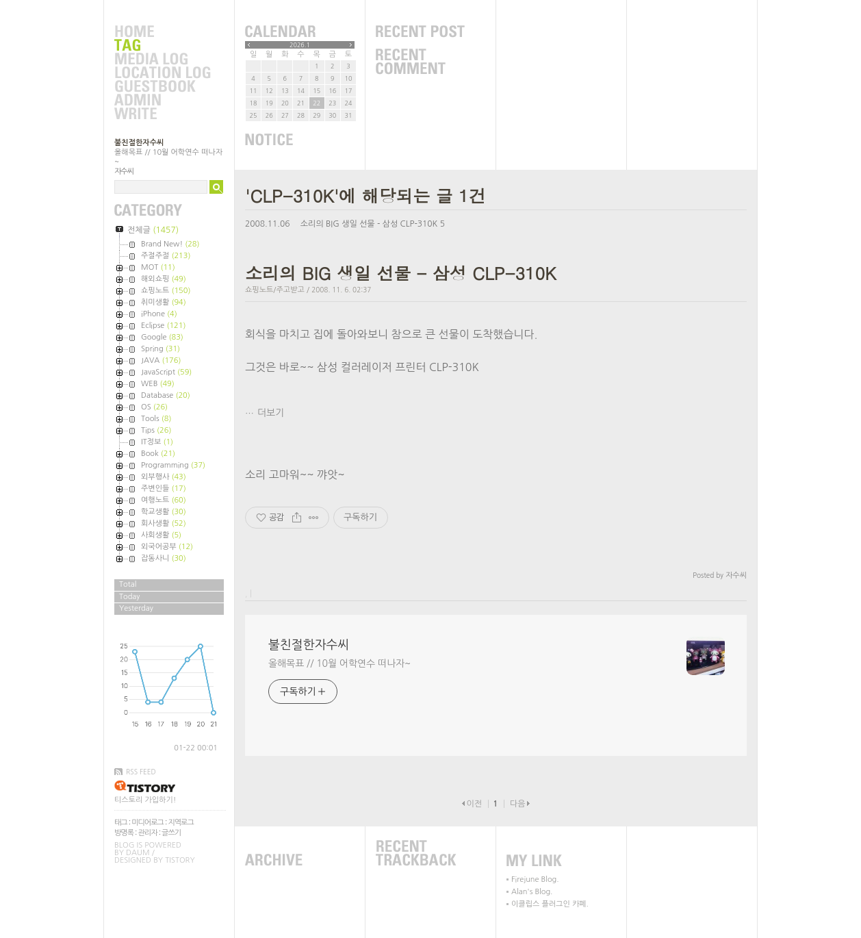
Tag (162, 46)
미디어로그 (147, 822)
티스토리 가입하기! (145, 800)
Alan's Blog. (531, 892)
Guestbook (162, 87)
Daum (138, 853)
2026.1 (300, 45)
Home (162, 32)
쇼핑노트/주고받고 (275, 290)
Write (162, 114)
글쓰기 (171, 833)
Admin (162, 100)
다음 (518, 804)
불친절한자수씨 (139, 143)
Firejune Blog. (535, 879)
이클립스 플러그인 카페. (550, 904)
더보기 (270, 413)
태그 (120, 822)
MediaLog (162, 59)
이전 (474, 804)
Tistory (179, 860)
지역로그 (180, 822)
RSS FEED (141, 771)
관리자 (147, 833)
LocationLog (162, 73)
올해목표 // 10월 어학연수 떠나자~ (339, 663)
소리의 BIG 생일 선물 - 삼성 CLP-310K (368, 224)
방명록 (123, 833)
